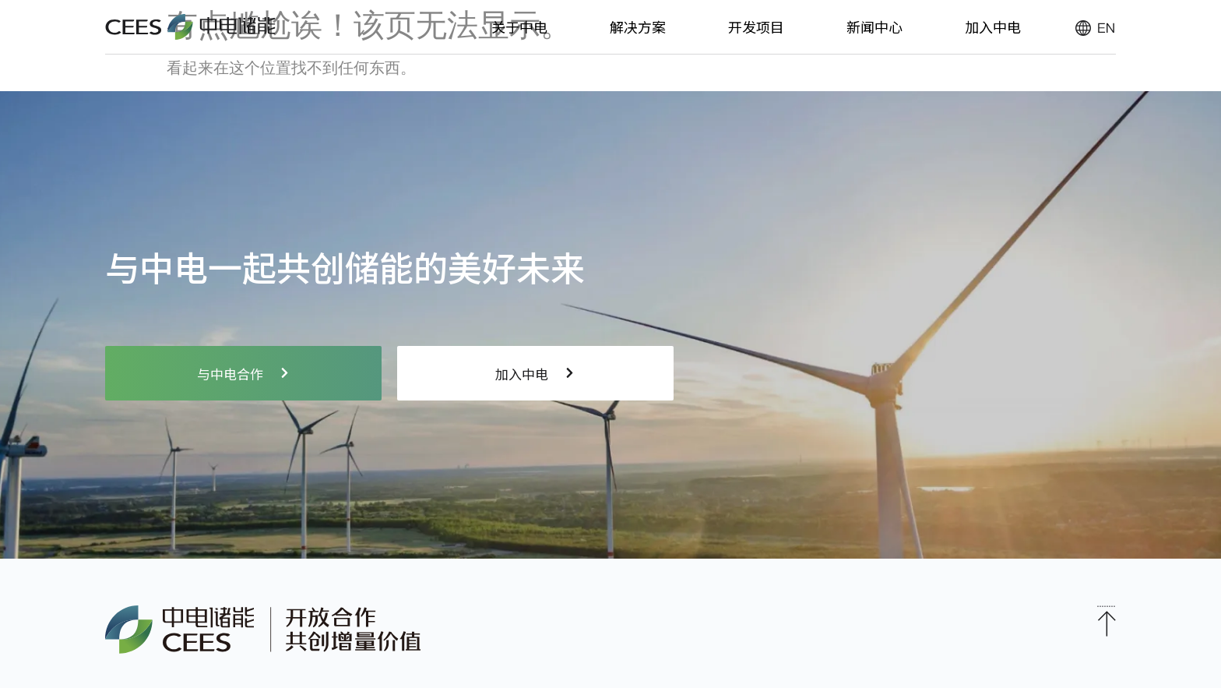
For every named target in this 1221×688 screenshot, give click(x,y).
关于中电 (519, 26)
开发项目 (756, 26)
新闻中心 (874, 26)
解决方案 (638, 26)
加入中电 (993, 26)
